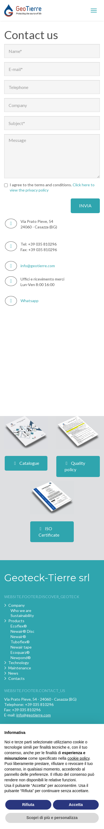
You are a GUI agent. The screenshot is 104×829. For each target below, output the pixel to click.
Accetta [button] (76, 804)
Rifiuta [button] (28, 804)
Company (16, 605)
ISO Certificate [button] (49, 531)
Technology (18, 662)
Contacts (16, 678)
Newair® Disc (22, 631)
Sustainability (22, 615)
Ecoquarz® (20, 652)
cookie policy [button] (78, 758)
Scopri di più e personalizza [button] (51, 817)
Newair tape (21, 647)
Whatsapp (30, 300)
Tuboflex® (20, 641)
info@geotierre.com (38, 265)
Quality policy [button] (75, 466)
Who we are (21, 610)
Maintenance (19, 667)
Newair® (18, 636)
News (13, 673)
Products (16, 620)
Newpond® (21, 657)
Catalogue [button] (26, 463)
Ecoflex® (19, 626)
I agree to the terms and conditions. (49, 187)
